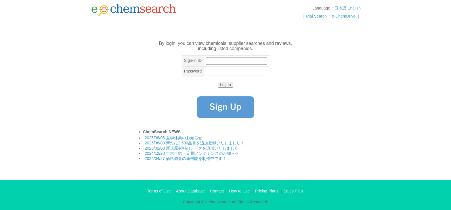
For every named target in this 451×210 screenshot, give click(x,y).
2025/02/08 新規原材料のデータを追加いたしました (191, 148)
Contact (217, 191)
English (354, 8)
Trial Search (316, 16)
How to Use (239, 191)
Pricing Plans (266, 191)
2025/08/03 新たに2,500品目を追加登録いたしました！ (194, 143)
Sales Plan (293, 191)
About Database (190, 191)
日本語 (340, 8)
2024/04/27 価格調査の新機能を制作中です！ (185, 158)
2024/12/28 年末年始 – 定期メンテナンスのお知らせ (192, 153)
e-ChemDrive (344, 16)
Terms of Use (159, 191)
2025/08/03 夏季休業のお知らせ (173, 137)
